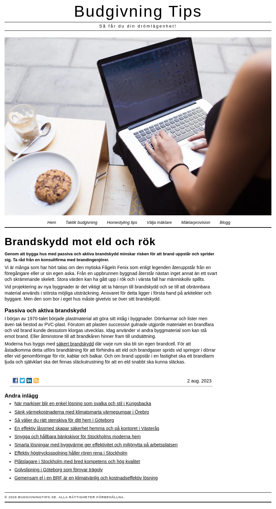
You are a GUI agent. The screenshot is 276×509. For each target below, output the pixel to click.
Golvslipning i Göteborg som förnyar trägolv (58, 469)
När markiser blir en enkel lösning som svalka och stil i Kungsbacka (82, 403)
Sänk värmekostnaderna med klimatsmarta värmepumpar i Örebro (81, 412)
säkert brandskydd (75, 343)
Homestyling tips (122, 222)
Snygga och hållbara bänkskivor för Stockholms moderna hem (77, 436)
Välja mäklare (159, 222)
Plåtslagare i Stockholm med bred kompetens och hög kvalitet (77, 461)
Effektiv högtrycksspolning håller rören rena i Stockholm (70, 453)
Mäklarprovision (195, 222)
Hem (52, 222)
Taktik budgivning (81, 222)
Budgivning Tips (138, 11)
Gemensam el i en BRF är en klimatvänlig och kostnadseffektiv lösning (86, 477)
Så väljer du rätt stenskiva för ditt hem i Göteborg (64, 420)
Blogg (225, 222)
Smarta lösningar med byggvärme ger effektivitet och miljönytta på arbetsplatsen (96, 444)
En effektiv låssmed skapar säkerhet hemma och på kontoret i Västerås (86, 428)
